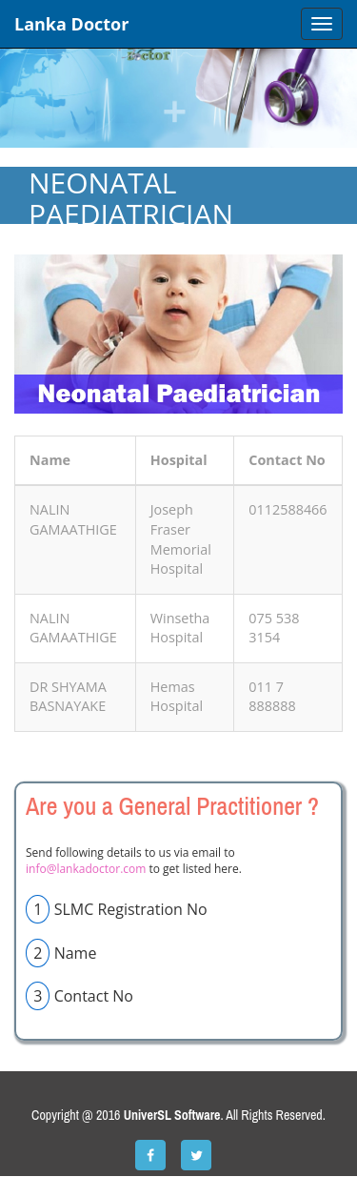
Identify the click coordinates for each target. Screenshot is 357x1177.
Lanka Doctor (71, 23)
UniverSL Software (172, 1115)
